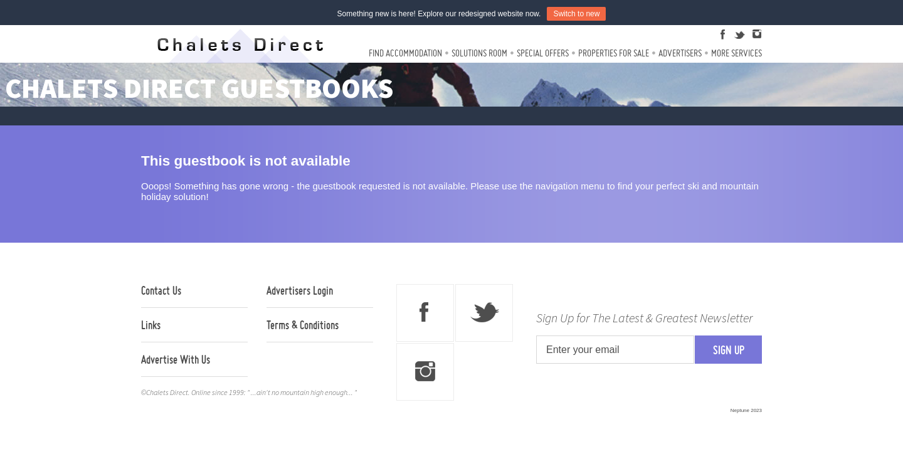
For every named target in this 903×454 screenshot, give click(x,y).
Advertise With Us (175, 359)
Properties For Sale (613, 53)
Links (151, 325)
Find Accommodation (405, 53)
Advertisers (680, 53)
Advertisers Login (300, 290)
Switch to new (576, 13)
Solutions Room (479, 53)
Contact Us (161, 290)
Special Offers (543, 53)
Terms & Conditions (303, 325)
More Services (736, 53)
